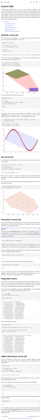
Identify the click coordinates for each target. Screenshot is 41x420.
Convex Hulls (7, 6)
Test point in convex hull (11, 27)
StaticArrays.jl (7, 284)
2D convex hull (8, 25)
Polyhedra (33, 378)
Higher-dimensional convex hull (12, 31)
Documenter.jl (15, 418)
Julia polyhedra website (29, 411)
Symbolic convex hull (10, 23)
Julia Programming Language (27, 418)
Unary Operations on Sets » (33, 416)
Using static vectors (9, 29)
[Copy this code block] (39, 43)
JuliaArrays (22, 284)
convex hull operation (22, 9)
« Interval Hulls (4, 416)
